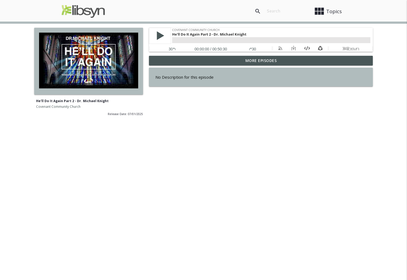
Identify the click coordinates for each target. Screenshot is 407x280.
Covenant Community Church (58, 106)
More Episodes (261, 60)
